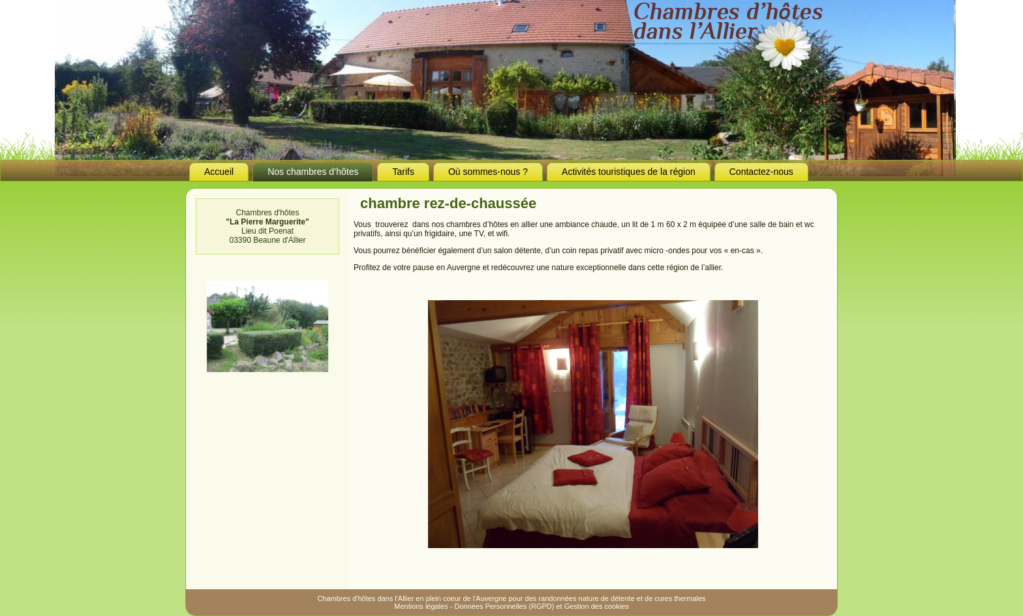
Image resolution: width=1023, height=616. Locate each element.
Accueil (219, 171)
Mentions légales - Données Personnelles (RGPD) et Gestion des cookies (511, 606)
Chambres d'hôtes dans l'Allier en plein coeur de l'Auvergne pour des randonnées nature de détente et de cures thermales (511, 598)
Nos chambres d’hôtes (312, 171)
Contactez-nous (761, 171)
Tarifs (403, 171)
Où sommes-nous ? (488, 171)
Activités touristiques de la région (628, 171)
